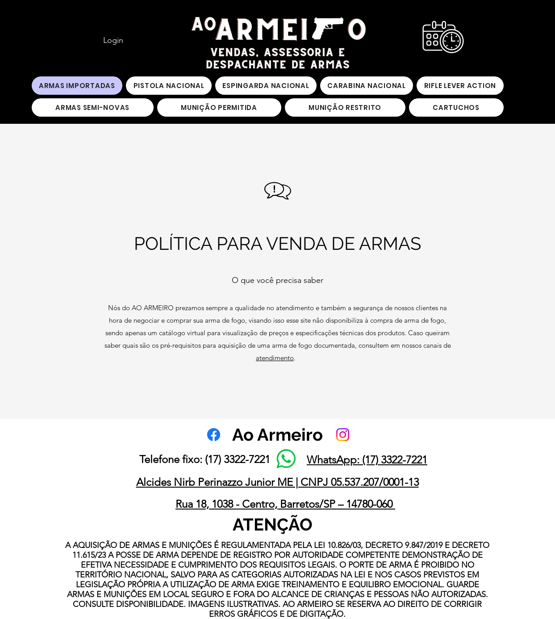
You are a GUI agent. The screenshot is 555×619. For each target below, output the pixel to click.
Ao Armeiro (277, 435)
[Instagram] (342, 434)
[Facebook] (213, 434)
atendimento (275, 358)
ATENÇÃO (273, 524)
